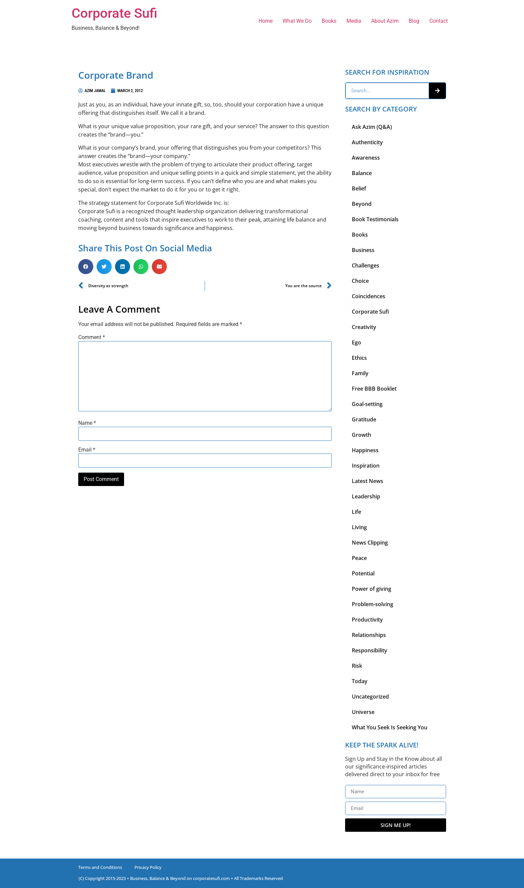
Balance (362, 173)
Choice (360, 281)
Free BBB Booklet (374, 388)
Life (356, 511)
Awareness (366, 157)
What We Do (297, 21)
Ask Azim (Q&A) (372, 127)
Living (359, 527)
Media (353, 21)
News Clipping (370, 542)
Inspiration (366, 465)
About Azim (385, 21)
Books (329, 21)
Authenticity (367, 142)
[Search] (437, 91)
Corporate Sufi (114, 13)
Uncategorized (370, 696)
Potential (363, 573)
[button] (85, 266)
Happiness (365, 450)
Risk (357, 665)
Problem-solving (372, 604)
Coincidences (368, 296)
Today (360, 681)
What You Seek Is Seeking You (389, 727)
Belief (359, 188)
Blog (414, 21)
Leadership (366, 496)
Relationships (369, 635)
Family (360, 373)
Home (265, 21)
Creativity (364, 327)
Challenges (365, 265)
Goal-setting (367, 404)
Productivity (367, 619)
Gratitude (364, 419)
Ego (356, 342)
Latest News (367, 481)
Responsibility (369, 650)
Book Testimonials (375, 219)
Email (86, 450)
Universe (363, 712)
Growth (361, 434)
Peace (359, 558)
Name (87, 423)
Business (363, 250)
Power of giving (371, 588)
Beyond (362, 204)
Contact (438, 21)
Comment (91, 337)
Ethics (359, 357)
